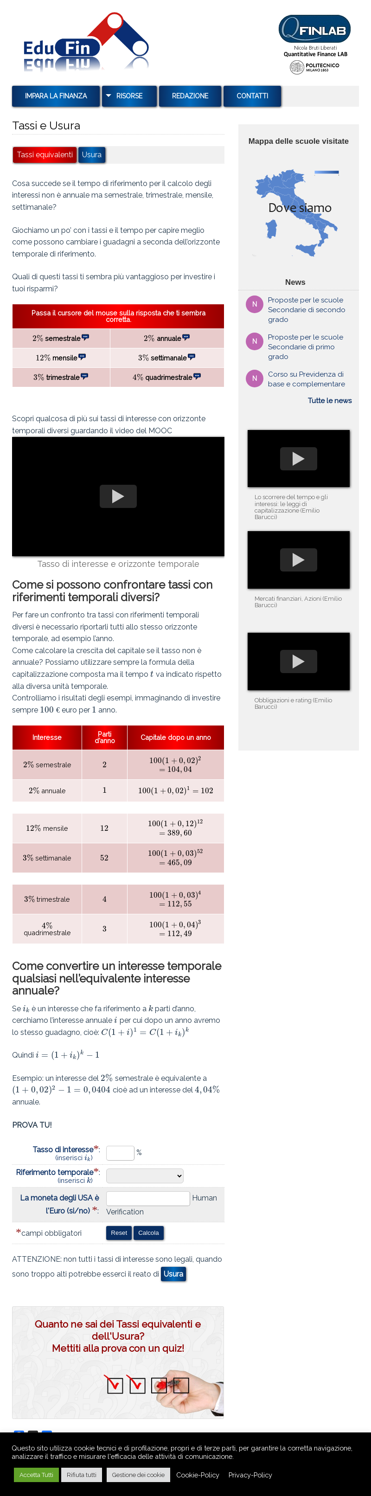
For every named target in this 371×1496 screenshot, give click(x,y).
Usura (92, 155)
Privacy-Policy (250, 1475)
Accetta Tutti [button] (36, 1474)
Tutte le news (330, 401)
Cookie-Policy (197, 1475)
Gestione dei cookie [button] (138, 1474)
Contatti (252, 96)
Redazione (190, 96)
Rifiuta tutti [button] (81, 1474)
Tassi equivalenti (45, 155)
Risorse (129, 96)
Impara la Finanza (56, 96)
